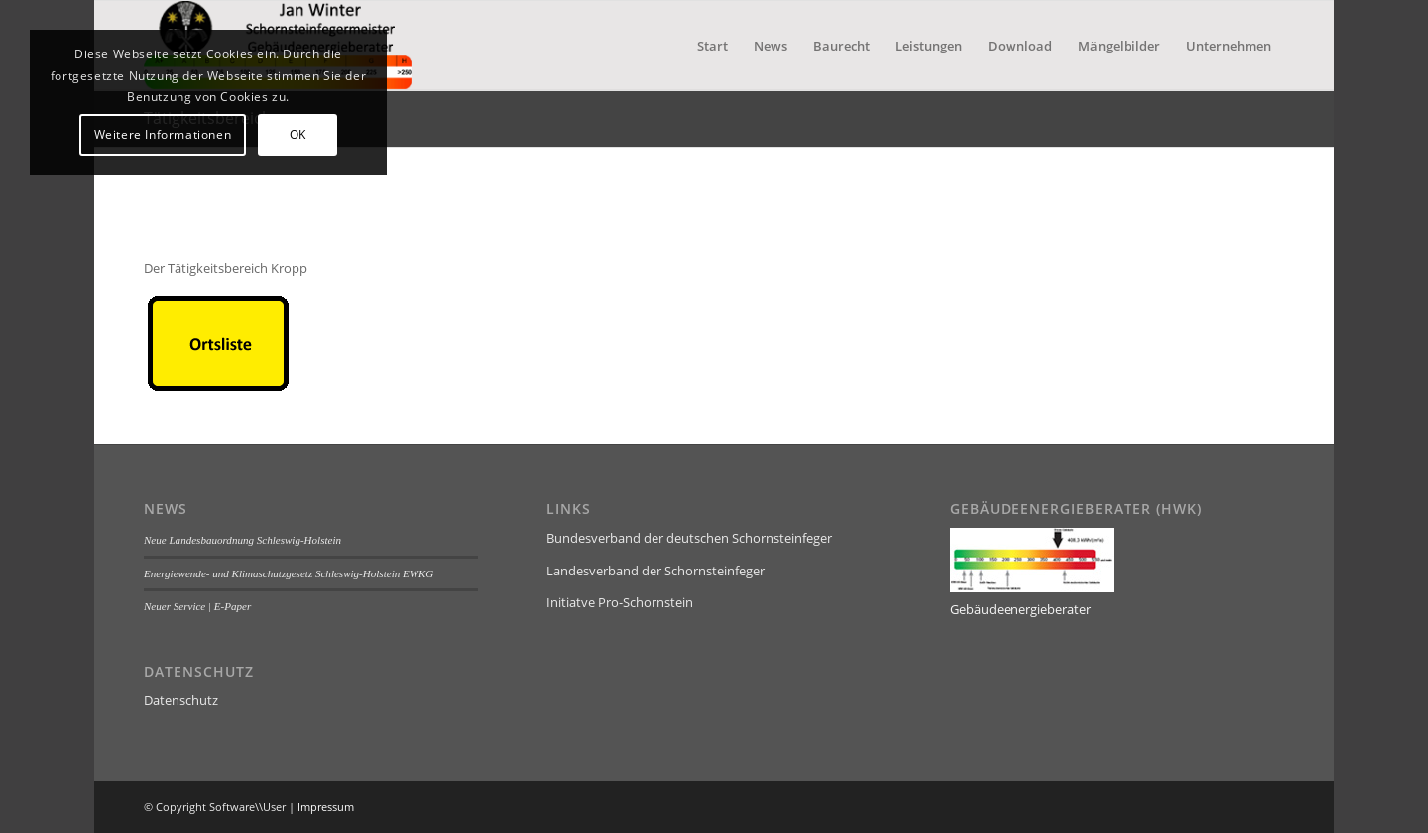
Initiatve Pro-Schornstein (619, 602)
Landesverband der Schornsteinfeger (655, 570)
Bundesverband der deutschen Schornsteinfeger (689, 538)
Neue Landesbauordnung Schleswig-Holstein (242, 540)
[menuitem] (712, 45)
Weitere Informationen (163, 134)
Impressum (326, 806)
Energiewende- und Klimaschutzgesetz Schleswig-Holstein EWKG (288, 573)
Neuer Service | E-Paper (197, 606)
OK (298, 134)
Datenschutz (181, 700)
